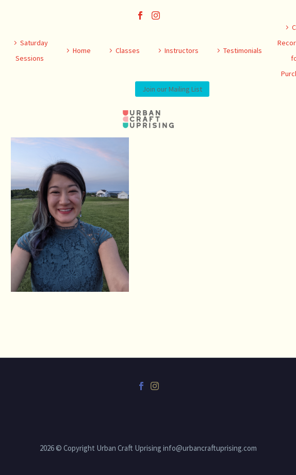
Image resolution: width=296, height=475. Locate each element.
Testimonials (242, 50)
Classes (128, 50)
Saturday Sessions (31, 50)
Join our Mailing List (172, 89)
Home (82, 50)
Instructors (182, 50)
